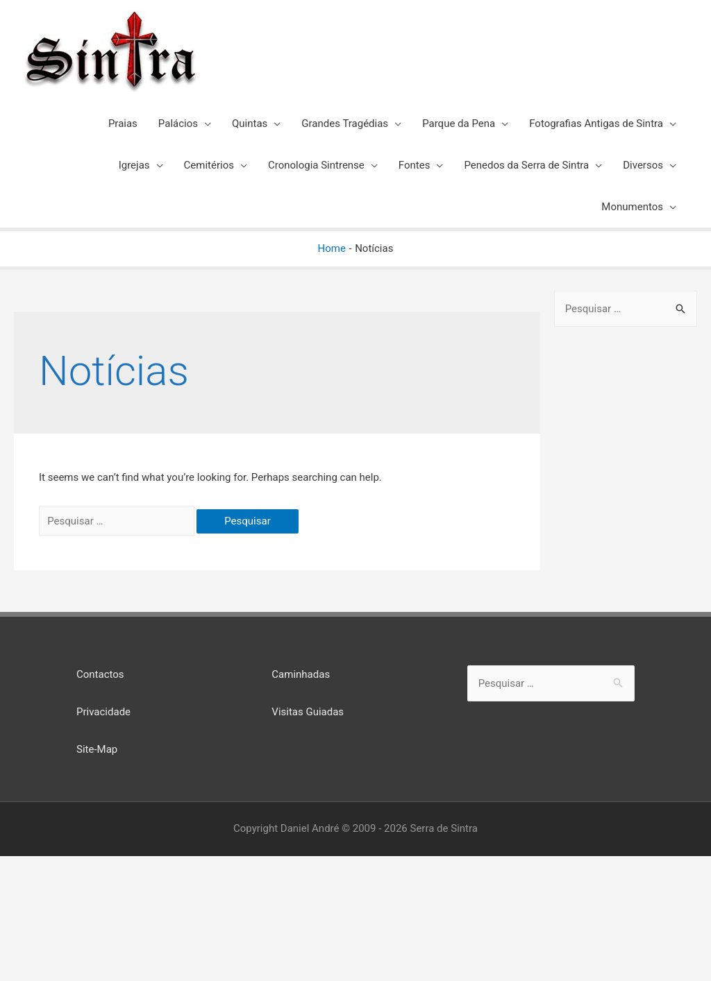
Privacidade (103, 712)
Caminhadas (300, 674)
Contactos (100, 674)
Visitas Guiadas (307, 712)
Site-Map (96, 749)
